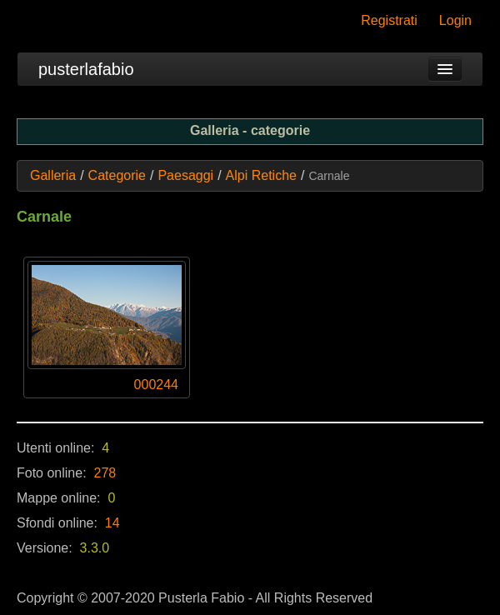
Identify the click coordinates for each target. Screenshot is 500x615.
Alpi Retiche (261, 175)
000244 (156, 385)
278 (105, 473)
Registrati (389, 20)
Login (455, 20)
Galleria (53, 175)
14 (112, 523)
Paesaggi (185, 175)
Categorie (117, 175)
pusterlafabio (86, 69)
